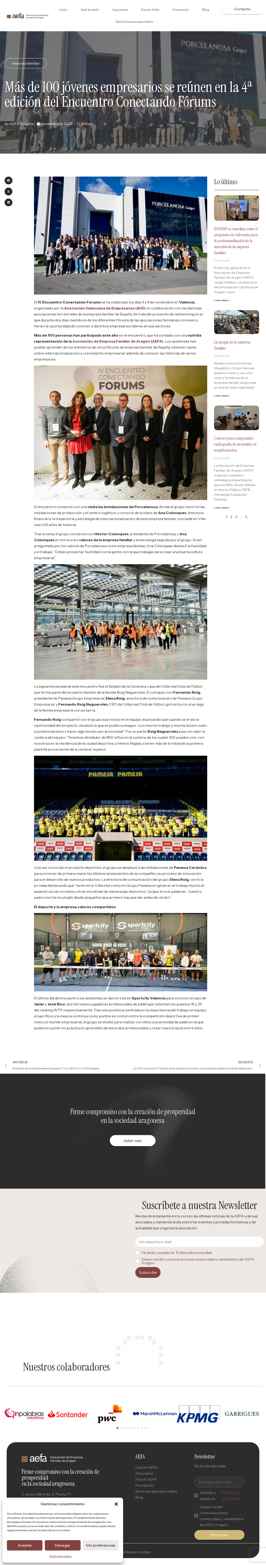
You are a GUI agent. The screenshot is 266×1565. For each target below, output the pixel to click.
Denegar (62, 1545)
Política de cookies (60, 1556)
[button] (116, 1504)
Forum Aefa (150, 10)
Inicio (63, 10)
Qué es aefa (90, 10)
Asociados (120, 10)
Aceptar (25, 1545)
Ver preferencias (101, 1545)
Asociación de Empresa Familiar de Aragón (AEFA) (118, 341)
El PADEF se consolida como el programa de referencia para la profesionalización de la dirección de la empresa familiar (236, 240)
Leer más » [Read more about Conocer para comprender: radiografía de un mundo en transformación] (222, 507)
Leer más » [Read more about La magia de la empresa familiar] (222, 395)
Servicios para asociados (134, 22)
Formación (181, 10)
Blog (205, 10)
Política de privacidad (194, 1252)
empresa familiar (26, 63)
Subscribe (148, 1272)
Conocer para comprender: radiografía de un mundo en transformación (235, 444)
